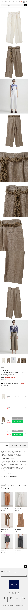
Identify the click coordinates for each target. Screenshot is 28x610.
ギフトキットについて (7, 473)
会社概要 (4, 599)
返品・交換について (5, 385)
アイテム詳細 (23, 445)
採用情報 (17, 599)
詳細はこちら (19, 380)
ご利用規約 (5, 605)
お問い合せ (24, 599)
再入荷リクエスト (18, 418)
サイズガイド (14, 445)
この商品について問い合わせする (10, 476)
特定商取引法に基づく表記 (20, 605)
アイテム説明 (4, 445)
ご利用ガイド (10, 599)
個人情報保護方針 (11, 605)
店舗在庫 (9, 398)
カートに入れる (17, 396)
